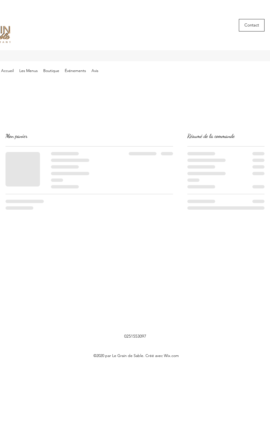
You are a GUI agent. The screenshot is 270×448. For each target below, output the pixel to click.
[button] (251, 25)
